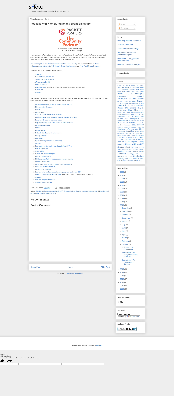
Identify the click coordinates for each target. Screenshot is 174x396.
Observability (39, 151)
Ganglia (78, 191)
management (134, 119)
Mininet (131, 123)
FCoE (133, 106)
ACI (137, 85)
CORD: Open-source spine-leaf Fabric (48, 174)
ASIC (43, 191)
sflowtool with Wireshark (43, 182)
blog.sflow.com (94, 66)
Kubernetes (121, 117)
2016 (122, 205)
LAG (128, 117)
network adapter (130, 127)
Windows (124, 161)
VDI (126, 156)
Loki (126, 119)
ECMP (60, 191)
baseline (132, 89)
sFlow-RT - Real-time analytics (128, 65)
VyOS (142, 159)
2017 (122, 202)
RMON (130, 137)
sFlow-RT (138, 144)
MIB (127, 123)
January (125, 244)
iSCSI (136, 114)
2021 (122, 189)
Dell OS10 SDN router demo (127, 248)
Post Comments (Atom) (75, 273)
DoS (119, 103)
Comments (124, 28)
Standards (38, 138)
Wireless (38, 143)
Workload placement (42, 161)
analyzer (128, 87)
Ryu (122, 139)
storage (128, 151)
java (142, 115)
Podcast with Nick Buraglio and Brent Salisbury (60, 23)
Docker (140, 101)
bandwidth (125, 89)
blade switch (126, 91)
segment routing (137, 142)
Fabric (72, 191)
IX (139, 115)
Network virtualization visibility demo (47, 133)
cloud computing (52, 191)
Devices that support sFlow (44, 77)
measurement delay (136, 121)
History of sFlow (40, 135)
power (124, 135)
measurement (86, 191)
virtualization (34, 193)
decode (119, 101)
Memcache (121, 123)
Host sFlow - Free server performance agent (126, 54)
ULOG (37, 109)
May (124, 231)
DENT (126, 101)
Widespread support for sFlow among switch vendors (53, 104)
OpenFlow (130, 131)
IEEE (124, 112)
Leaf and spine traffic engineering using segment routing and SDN (58, 172)
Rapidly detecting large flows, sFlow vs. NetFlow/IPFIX (54, 123)
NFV (128, 129)
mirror (137, 123)
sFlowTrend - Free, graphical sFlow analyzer (128, 60)
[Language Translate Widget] (128, 314)
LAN (132, 117)
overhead (120, 133)
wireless (131, 161)
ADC (142, 85)
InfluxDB (140, 112)
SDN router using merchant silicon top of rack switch (53, 164)
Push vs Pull (39, 112)
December (126, 208)
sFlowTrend (129, 147)
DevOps (132, 101)
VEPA (130, 156)
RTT (118, 139)
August (125, 221)
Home (70, 267)
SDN (127, 141)
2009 (122, 289)
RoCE (135, 137)
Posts (122, 24)
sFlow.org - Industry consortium (129, 41)
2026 (122, 172)
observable (134, 129)
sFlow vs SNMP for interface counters (48, 115)
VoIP (126, 158)
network (120, 127)
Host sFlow (39, 90)
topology (131, 154)
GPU (126, 108)
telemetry (121, 153)
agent (119, 87)
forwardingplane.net (68, 66)
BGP (137, 89)
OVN (126, 133)
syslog (141, 151)
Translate (133, 317)
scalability (140, 139)
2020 (122, 192)
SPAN (119, 149)
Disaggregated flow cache (44, 107)
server (94, 191)
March (124, 238)
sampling (128, 139)
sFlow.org (38, 74)
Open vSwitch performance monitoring (48, 141)
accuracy (132, 85)
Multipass (127, 125)
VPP (130, 159)
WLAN (136, 161)
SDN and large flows (42, 125)
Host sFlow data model (43, 156)
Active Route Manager (43, 169)
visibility (42, 193)
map (142, 119)
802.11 (38, 191)
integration (120, 114)
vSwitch (49, 193)
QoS (142, 135)
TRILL (137, 153)
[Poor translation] (9, 361)
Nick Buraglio (55, 66)
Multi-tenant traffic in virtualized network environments (54, 159)
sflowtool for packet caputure (45, 180)
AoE (133, 87)
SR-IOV (141, 149)
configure (139, 94)
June (124, 228)
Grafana (133, 108)
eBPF (136, 104)
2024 (122, 179)
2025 (122, 175)
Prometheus (135, 135)
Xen (140, 161)
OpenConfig (121, 131)
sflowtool (38, 92)
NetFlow (140, 125)
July (124, 225)
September (126, 218)
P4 (130, 133)
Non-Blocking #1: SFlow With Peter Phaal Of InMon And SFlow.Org (53, 64)
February (125, 241)
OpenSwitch (139, 131)
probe (128, 135)
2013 (122, 276)
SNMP (136, 147)
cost (129, 99)
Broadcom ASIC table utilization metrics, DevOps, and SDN (56, 117)
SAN (133, 139)
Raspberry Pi (122, 137)
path (133, 133)
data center (138, 99)
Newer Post (35, 267)
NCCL (134, 125)
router (141, 137)
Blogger (99, 345)
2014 (122, 272)
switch (135, 151)
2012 (122, 279)
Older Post (105, 267)
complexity (129, 94)
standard (120, 151)
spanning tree (126, 149)
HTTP (141, 110)
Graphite (141, 108)
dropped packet (128, 104)
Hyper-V (119, 112)
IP (125, 115)
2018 (122, 199)
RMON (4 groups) (41, 148)
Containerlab (122, 96)
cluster (119, 94)
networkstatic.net (44, 66)
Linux (137, 117)
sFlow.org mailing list (42, 82)
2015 (122, 269)
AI (123, 87)
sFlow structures (41, 84)
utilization (120, 156)
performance (140, 133)
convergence (122, 99)
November (126, 211)
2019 (122, 195)
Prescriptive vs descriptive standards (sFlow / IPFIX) (53, 146)
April (124, 235)
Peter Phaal (84, 66)
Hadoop (119, 110)
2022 (122, 185)
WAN (54, 193)
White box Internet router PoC (45, 167)
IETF (128, 112)
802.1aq (125, 85)
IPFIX (128, 115)
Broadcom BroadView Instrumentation (48, 120)
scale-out (120, 142)
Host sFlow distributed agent (45, 154)
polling (119, 135)
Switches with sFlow (125, 45)
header (125, 110)
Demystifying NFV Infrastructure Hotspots (128, 262)
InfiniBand (134, 112)
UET (142, 153)
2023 (122, 182)
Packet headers (40, 130)
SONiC (141, 147)
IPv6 (132, 114)
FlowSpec (140, 106)
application (139, 87)
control (141, 96)
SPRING (135, 149)
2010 (122, 286)
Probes (37, 128)
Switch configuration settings (128, 49)
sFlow (100, 191)
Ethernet (66, 191)
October (125, 215)
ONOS (141, 129)
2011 (122, 282)
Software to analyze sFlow (44, 79)
